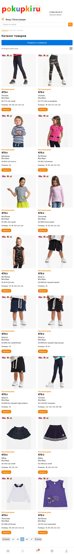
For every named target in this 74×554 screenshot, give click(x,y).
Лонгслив (55, 217)
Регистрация (19, 19)
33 (13, 539)
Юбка (18, 459)
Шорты (55, 278)
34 (18, 539)
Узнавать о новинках (37, 42)
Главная (4, 30)
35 (22, 539)
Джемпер (18, 157)
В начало (6, 539)
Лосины (18, 96)
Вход (8, 19)
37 (31, 539)
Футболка (55, 157)
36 (27, 539)
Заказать (6, 109)
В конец (38, 539)
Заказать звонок (55, 14)
